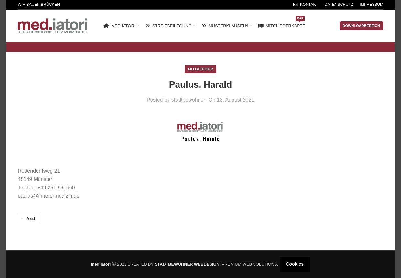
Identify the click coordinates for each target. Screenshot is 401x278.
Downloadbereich (361, 25)
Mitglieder (200, 69)
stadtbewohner (188, 99)
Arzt (30, 218)
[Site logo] (52, 25)
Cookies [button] (295, 264)
